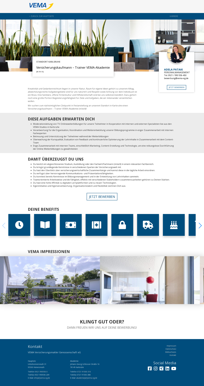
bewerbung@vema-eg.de (176, 78)
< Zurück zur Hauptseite (41, 16)
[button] (200, 225)
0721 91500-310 (84, 371)
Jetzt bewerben (176, 87)
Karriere (174, 16)
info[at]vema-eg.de (42, 378)
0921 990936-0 (41, 371)
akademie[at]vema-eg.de (86, 378)
